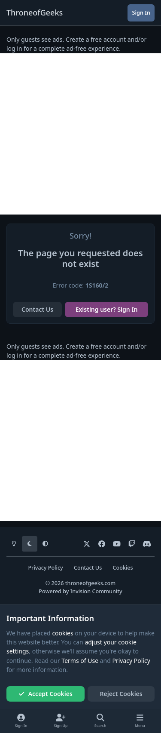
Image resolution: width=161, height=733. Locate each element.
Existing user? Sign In (107, 309)
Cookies (122, 567)
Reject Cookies (121, 694)
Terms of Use (79, 660)
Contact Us (37, 309)
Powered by (80, 591)
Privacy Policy (45, 567)
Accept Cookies (45, 694)
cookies (62, 633)
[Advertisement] (80, 134)
